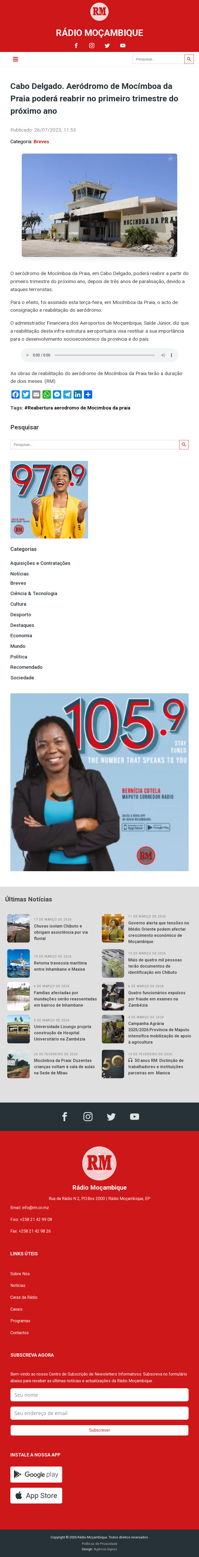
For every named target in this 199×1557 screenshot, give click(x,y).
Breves (41, 142)
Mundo (17, 646)
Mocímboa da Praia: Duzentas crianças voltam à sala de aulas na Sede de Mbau (64, 1066)
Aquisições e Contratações (40, 563)
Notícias (19, 574)
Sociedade (22, 678)
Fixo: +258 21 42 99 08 (31, 1219)
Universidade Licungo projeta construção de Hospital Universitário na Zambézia (62, 1033)
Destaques (22, 625)
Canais (16, 1309)
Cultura (18, 604)
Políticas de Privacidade (99, 1544)
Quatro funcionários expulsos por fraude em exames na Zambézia (157, 999)
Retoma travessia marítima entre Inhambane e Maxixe (60, 966)
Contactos (19, 1332)
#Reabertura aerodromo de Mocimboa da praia (77, 408)
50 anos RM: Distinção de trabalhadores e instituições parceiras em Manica (156, 1066)
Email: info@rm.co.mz (29, 1207)
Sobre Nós (20, 1273)
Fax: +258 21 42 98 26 (30, 1231)
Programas (20, 1320)
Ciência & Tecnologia (33, 593)
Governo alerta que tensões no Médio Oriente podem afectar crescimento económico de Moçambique (158, 932)
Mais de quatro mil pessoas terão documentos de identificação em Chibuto (155, 966)
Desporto (20, 615)
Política (18, 657)
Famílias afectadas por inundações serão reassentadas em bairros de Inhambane (65, 999)
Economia (21, 636)
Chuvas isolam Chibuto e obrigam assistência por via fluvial (61, 932)
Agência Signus (105, 1549)
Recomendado (26, 667)
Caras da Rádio (24, 1297)
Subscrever (99, 1430)
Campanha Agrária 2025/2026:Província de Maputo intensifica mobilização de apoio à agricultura (159, 1033)
